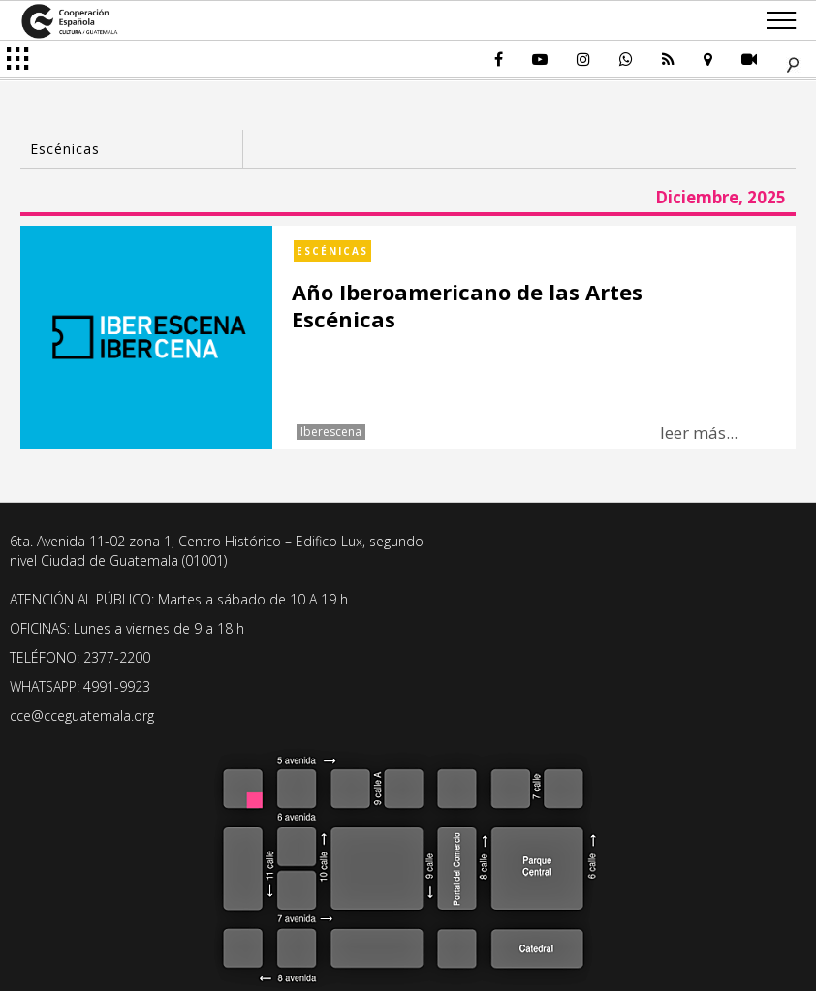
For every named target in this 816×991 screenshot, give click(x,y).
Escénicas (332, 251)
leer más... (699, 432)
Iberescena (330, 432)
